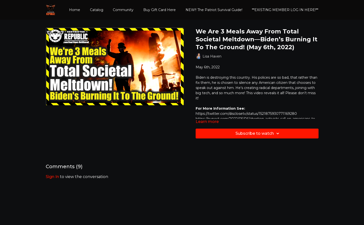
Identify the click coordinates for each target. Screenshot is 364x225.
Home (74, 10)
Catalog (96, 10)
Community (123, 10)
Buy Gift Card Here (159, 10)
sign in (52, 176)
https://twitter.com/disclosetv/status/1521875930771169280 (246, 113)
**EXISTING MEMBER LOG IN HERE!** (285, 10)
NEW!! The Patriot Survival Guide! (214, 10)
